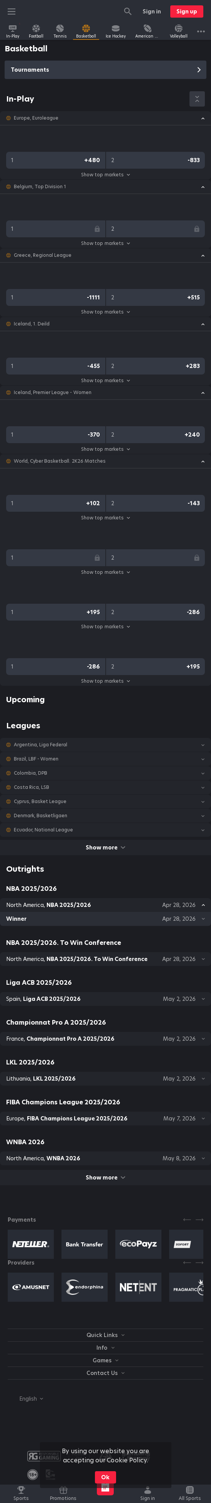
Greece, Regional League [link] (42, 255)
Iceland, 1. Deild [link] (32, 324)
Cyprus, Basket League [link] (40, 801)
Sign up (186, 11)
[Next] (199, 1220)
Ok (105, 1477)
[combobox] (25, 1399)
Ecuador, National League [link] (43, 830)
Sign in (152, 11)
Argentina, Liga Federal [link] (40, 745)
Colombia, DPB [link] (30, 773)
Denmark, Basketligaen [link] (40, 816)
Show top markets (105, 174)
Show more (105, 847)
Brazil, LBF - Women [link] (36, 759)
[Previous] (187, 1220)
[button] (105, 118)
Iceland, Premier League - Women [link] (52, 392)
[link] (12, 31)
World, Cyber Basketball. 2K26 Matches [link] (60, 461)
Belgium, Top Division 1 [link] (40, 187)
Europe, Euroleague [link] (36, 118)
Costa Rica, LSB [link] (31, 787)
